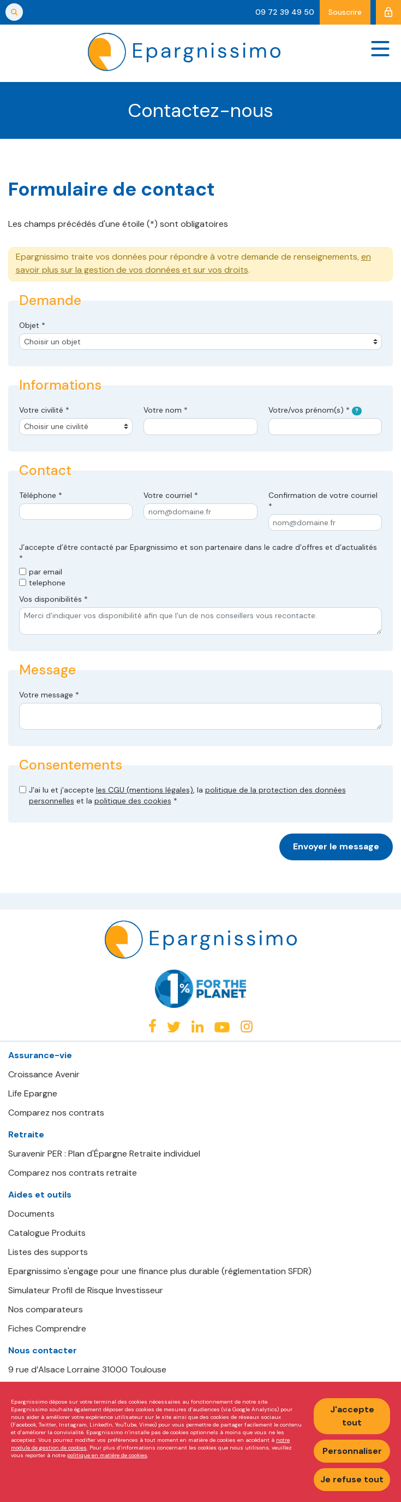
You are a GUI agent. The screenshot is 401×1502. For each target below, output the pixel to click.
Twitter (174, 1026)
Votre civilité (44, 410)
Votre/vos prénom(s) (315, 410)
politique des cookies (132, 801)
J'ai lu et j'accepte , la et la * (187, 795)
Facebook (152, 1025)
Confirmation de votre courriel (323, 500)
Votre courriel (170, 495)
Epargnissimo (184, 52)
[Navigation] (380, 48)
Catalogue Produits (47, 1233)
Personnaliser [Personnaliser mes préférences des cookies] (352, 1451)
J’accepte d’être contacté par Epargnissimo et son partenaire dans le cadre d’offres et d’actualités (198, 552)
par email (45, 572)
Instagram (247, 1026)
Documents (31, 1213)
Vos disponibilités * (53, 599)
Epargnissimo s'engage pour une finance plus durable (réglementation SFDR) (160, 1271)
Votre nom (165, 410)
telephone (47, 583)
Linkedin (197, 1026)
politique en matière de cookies (107, 1455)
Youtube (222, 1027)
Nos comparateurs (45, 1309)
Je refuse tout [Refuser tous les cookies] (352, 1479)
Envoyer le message (336, 846)
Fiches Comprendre (47, 1328)
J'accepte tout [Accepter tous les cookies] (352, 1416)
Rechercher (14, 12)
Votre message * (49, 695)
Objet (32, 325)
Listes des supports (48, 1252)
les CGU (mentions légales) (144, 790)
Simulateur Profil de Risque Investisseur (85, 1290)
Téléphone (40, 495)
